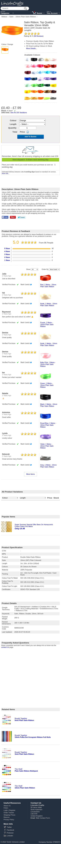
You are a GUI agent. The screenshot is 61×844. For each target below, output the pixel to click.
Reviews (38, 36)
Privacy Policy (9, 819)
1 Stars (7, 260)
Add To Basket (30, 137)
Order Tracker (9, 813)
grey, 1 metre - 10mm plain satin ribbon (48, 466)
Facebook (10, 830)
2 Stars (7, 257)
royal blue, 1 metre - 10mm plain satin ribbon (48, 425)
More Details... (31, 48)
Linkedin (10, 836)
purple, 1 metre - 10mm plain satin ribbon (46, 324)
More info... (5, 173)
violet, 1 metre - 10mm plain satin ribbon (46, 446)
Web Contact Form (43, 818)
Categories (5, 13)
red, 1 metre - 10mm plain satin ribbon (48, 285)
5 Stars (7, 248)
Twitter (9, 827)
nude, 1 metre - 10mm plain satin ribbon (48, 304)
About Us (7, 806)
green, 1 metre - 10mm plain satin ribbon (46, 385)
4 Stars (7, 251)
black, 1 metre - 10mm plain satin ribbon (48, 405)
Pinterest (10, 833)
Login (6, 810)
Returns (6, 817)
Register (12, 810)
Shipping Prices (9, 815)
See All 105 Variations (18, 112)
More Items (30, 474)
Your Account (52, 13)
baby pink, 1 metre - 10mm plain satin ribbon (48, 364)
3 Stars (7, 254)
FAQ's (6, 808)
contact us (5, 647)
